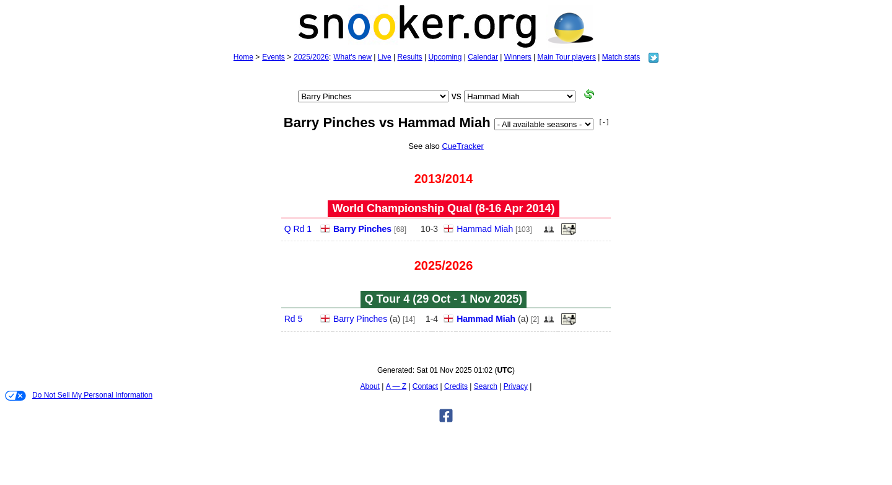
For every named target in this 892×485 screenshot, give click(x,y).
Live (384, 57)
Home (243, 57)
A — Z (396, 386)
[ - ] (604, 121)
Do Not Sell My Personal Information (78, 396)
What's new (352, 57)
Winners (517, 57)
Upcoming (444, 57)
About (370, 386)
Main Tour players (567, 57)
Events (273, 57)
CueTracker (462, 146)
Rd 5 (293, 319)
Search (485, 386)
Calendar (483, 57)
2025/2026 (311, 57)
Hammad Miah (485, 229)
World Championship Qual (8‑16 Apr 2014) (443, 208)
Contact (425, 386)
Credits (456, 386)
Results (410, 57)
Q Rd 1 (298, 229)
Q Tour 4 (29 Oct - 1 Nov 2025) (444, 299)
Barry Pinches (362, 229)
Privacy (516, 386)
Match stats (621, 57)
